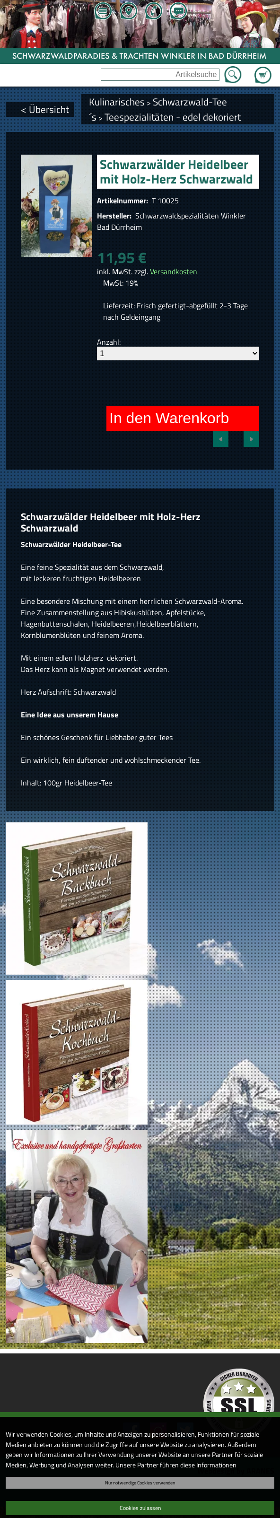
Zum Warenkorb (263, 69)
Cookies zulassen (140, 1507)
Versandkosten (173, 271)
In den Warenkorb (169, 418)
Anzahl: (109, 342)
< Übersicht (45, 109)
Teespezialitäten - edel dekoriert (173, 116)
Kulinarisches (117, 101)
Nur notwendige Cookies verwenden (140, 1482)
